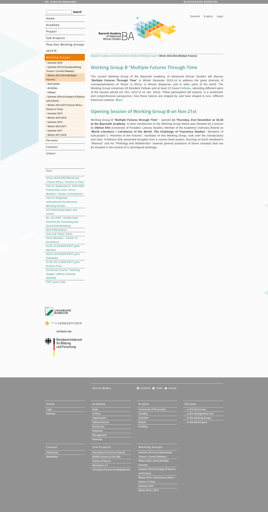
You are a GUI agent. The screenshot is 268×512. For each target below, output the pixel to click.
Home (50, 18)
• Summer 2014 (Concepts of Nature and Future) (65, 98)
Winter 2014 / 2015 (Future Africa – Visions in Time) (157, 479)
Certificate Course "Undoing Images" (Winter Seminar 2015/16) (63, 274)
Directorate (98, 426)
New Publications (56, 230)
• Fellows (51, 92)
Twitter (159, 388)
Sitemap (50, 413)
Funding (142, 426)
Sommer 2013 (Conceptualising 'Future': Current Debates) (155, 454)
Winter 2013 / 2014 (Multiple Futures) (153, 463)
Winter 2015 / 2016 (148, 490)
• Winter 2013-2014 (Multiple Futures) (61, 77)
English (208, 16)
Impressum (52, 452)
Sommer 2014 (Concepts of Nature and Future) (157, 471)
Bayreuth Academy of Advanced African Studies (115, 56)
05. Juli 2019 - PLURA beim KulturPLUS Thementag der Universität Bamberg (62, 222)
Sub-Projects (55, 38)
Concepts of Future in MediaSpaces (111, 469)
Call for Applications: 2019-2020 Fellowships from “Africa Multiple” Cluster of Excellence (65, 190)
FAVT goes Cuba (56, 282)
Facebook (145, 388)
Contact (52, 147)
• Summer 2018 (54, 62)
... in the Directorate (195, 409)
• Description (53, 83)
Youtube (172, 388)
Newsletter (52, 456)
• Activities (51, 88)
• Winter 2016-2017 (56, 126)
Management (99, 435)
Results (142, 422)
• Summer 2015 (54, 113)
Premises (97, 439)
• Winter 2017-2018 (56, 134)
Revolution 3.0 (100, 465)
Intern (50, 153)
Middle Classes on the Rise (106, 456)
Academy (53, 25)
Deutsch (195, 16)
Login (220, 16)
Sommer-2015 (145, 486)
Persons (52, 140)
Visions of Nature (101, 461)
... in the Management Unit (199, 413)
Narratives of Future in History (108, 452)
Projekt (143, 404)
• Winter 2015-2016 (56, 117)
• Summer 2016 (54, 122)
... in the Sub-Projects (196, 422)
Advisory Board (100, 422)
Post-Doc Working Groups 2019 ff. (65, 48)
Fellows (185, 88)
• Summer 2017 (54, 130)
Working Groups (58, 57)
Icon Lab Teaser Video (59, 234)
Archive (96, 413)
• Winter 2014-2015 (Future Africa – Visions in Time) (64, 107)
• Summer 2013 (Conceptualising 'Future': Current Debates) (63, 69)
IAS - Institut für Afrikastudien (60, 2)
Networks (97, 430)
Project (51, 31)
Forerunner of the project (152, 409)
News (95, 409)
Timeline (143, 413)
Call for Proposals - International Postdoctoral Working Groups (61, 202)
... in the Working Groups (198, 418)
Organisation (99, 418)
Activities (143, 418)
